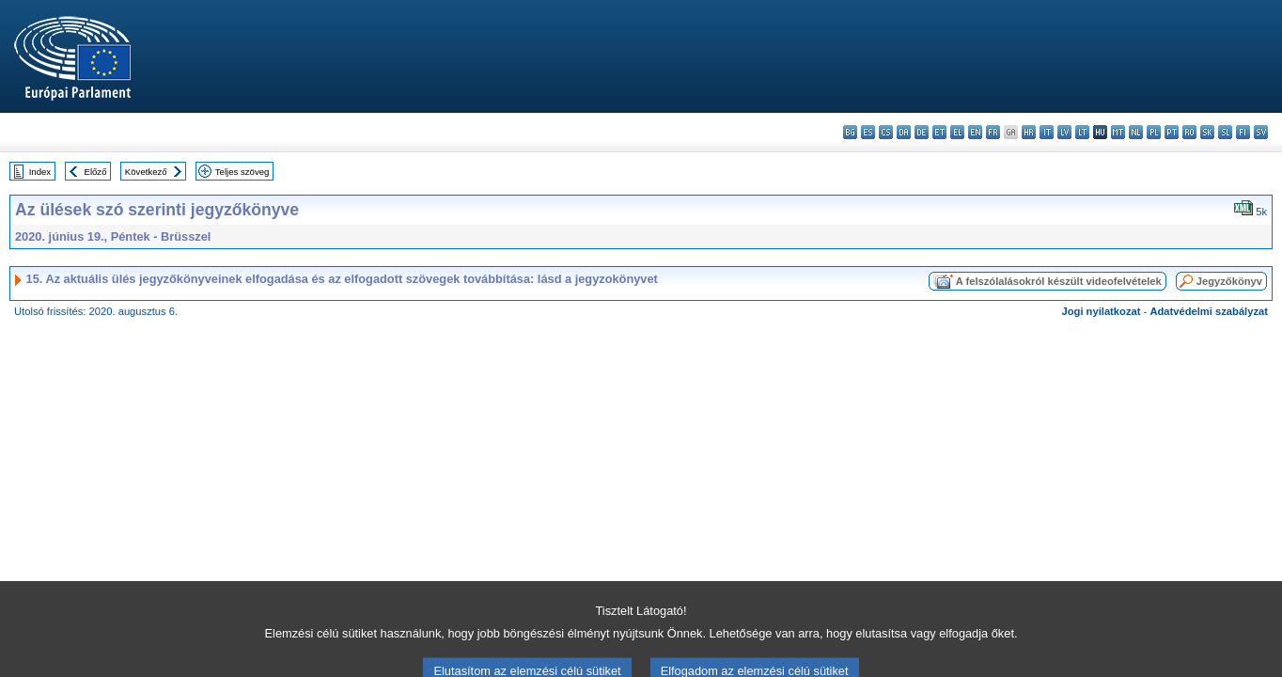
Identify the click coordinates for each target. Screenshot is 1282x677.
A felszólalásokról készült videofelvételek (1059, 281)
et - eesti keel (939, 132)
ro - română (1189, 132)
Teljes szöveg (242, 171)
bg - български (850, 132)
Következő (146, 171)
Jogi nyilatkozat (1101, 311)
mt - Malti (1118, 132)
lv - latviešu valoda (1064, 132)
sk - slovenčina (1207, 132)
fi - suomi (1243, 132)
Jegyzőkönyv (1229, 281)
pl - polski (1154, 132)
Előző (96, 171)
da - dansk (904, 132)
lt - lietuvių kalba (1082, 132)
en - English (975, 132)
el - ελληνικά (957, 132)
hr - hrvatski (1029, 132)
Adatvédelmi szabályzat (1208, 311)
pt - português (1172, 132)
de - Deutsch (922, 132)
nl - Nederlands (1136, 132)
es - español (868, 132)
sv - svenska (1261, 132)
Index (40, 171)
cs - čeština (886, 132)
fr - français (993, 132)
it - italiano (1047, 132)
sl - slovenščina (1225, 132)
